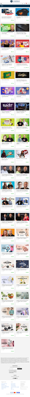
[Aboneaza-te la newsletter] (19, 368)
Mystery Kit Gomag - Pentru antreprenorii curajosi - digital (21, 33)
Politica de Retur (13, 384)
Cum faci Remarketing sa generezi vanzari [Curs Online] (22, 49)
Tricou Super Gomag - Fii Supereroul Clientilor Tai (22, 17)
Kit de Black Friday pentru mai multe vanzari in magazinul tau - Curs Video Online (21, 80)
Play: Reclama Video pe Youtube (21, 158)
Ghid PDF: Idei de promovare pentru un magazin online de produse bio (8, 301)
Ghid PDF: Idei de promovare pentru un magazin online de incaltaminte (8, 348)
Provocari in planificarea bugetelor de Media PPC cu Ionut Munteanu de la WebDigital (22, 191)
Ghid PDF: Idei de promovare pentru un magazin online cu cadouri (8, 269)
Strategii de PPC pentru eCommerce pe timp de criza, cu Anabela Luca (8, 238)
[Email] (12, 368)
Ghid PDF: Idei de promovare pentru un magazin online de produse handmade (8, 285)
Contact (2, 388)
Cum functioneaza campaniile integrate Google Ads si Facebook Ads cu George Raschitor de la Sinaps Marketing (7, 175)
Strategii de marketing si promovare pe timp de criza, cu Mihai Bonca (8, 222)
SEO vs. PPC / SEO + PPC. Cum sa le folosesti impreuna (7, 159)
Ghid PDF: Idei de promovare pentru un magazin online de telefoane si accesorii (22, 317)
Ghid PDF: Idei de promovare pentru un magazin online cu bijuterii (22, 238)
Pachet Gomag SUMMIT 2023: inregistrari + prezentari (6, 112)
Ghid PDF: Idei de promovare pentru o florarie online (22, 332)
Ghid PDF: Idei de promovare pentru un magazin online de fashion (8, 317)
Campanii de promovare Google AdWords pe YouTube (7, 143)
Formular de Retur (13, 385)
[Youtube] (15, 378)
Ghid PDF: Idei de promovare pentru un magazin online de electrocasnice (8, 332)
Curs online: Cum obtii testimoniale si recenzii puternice (7, 96)
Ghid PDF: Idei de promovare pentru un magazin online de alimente (22, 285)
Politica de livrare (3, 387)
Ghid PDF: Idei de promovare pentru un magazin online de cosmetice (22, 254)
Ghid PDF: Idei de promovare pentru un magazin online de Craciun (22, 269)
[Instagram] (17, 378)
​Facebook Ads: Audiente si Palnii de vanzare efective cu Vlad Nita (22, 206)
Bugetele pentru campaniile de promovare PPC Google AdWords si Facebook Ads (22, 128)
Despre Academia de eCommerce (4, 384)
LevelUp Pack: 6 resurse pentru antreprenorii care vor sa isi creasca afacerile (22, 64)
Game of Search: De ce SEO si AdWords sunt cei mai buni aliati (7, 127)
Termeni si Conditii (3, 385)
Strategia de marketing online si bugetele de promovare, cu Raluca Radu (22, 222)
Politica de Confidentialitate (13, 372)
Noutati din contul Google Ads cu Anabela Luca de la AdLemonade (21, 175)
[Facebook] (13, 378)
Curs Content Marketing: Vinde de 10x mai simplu (7, 33)
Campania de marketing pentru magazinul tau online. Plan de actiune (7, 64)
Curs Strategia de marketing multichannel (21, 96)
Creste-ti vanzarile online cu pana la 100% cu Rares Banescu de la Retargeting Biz (7, 206)
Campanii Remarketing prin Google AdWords (22, 143)
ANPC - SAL (12, 389)
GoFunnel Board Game (5, 79)
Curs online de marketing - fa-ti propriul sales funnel (7, 49)
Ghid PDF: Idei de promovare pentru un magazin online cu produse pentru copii (8, 254)
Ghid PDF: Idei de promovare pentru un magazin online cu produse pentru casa (22, 301)
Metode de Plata (13, 383)
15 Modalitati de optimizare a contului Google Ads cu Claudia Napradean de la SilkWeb (7, 191)
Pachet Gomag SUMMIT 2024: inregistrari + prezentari (21, 112)
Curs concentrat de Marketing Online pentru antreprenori (7, 17)
